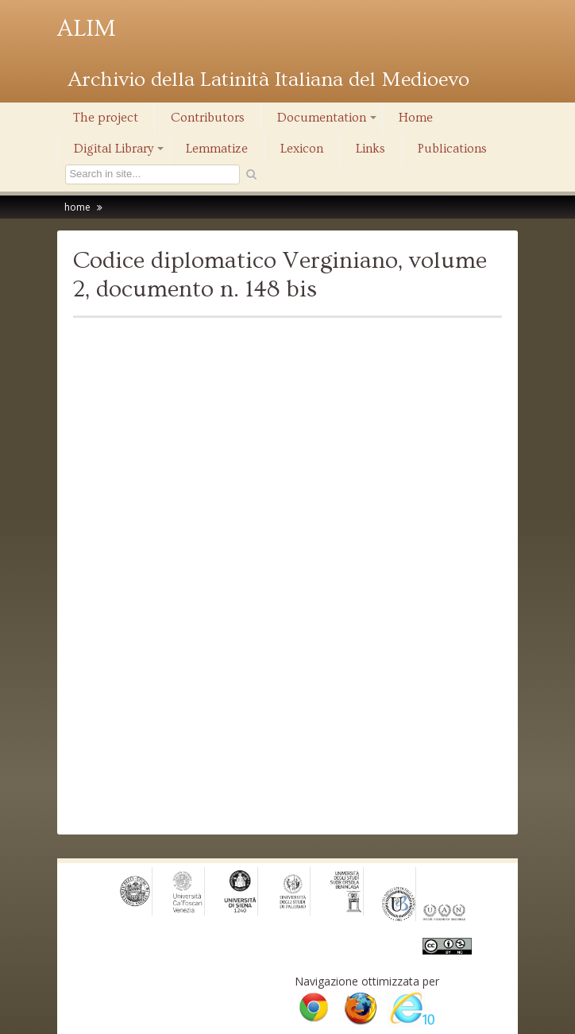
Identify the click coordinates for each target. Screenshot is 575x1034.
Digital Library (120, 152)
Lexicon (301, 148)
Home (416, 117)
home (77, 207)
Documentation (328, 121)
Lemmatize (217, 148)
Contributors (208, 117)
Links (370, 148)
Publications (452, 148)
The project (105, 117)
